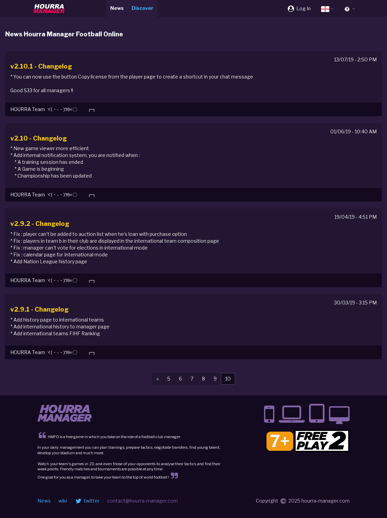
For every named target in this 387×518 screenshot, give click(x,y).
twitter (87, 501)
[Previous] (157, 379)
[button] (327, 8)
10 (228, 379)
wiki (62, 501)
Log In (299, 8)
